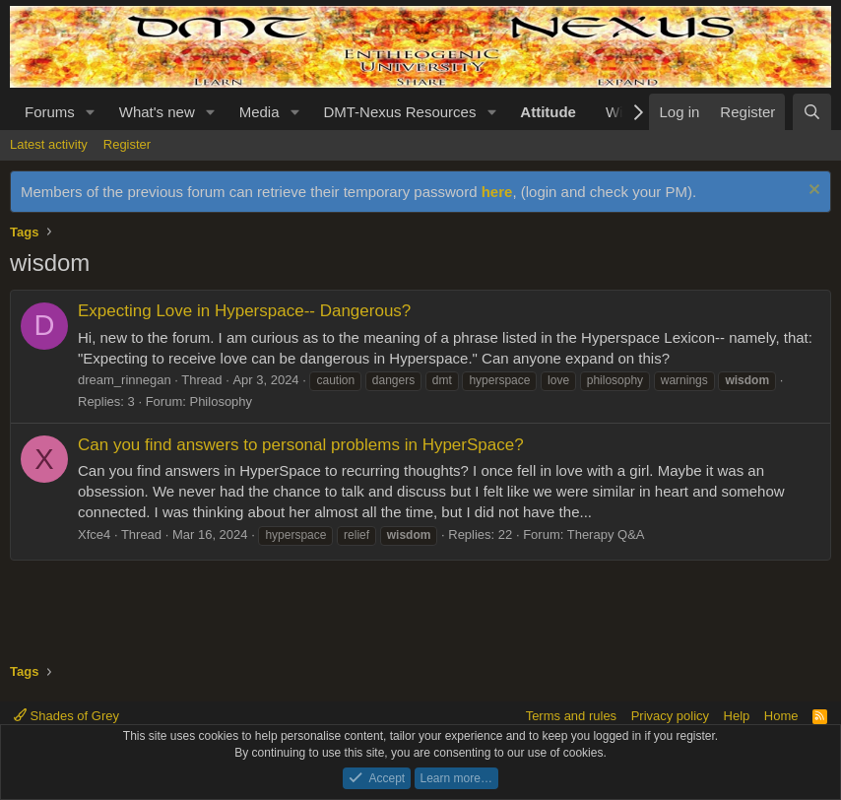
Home (781, 715)
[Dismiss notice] (812, 191)
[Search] (812, 112)
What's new (157, 111)
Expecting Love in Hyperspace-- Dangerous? (244, 310)
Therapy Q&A (606, 534)
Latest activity (49, 144)
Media (259, 111)
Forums (50, 111)
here (497, 191)
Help (737, 715)
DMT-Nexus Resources (399, 111)
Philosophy (220, 401)
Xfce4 (94, 534)
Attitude (548, 111)
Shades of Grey (66, 715)
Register (127, 144)
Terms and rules (571, 715)
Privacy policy (670, 715)
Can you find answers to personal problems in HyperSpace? (301, 444)
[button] (90, 112)
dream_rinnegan (124, 379)
